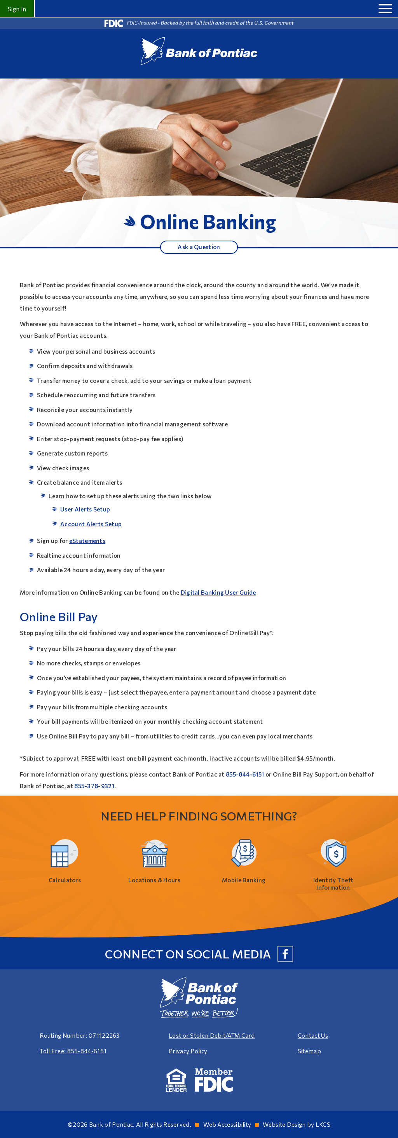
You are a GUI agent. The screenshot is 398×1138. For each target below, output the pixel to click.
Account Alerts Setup (91, 523)
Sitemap (309, 1050)
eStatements (87, 540)
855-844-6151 (245, 774)
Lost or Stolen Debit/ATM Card (212, 1035)
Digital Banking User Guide (218, 592)
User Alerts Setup (85, 509)
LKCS (323, 1124)
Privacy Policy (188, 1050)
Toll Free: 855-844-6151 (73, 1050)
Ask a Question (199, 246)
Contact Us (313, 1035)
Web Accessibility (227, 1124)
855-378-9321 (94, 785)
